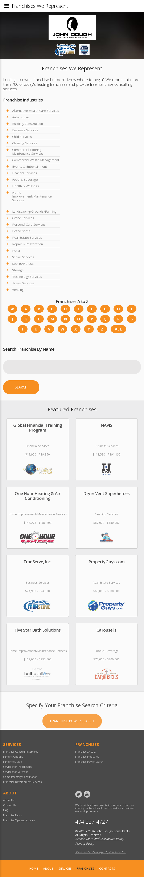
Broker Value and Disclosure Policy (99, 839)
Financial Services (24, 173)
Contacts (107, 868)
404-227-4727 (91, 821)
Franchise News (12, 815)
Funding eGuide (12, 762)
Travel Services (23, 283)
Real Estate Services (27, 237)
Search (21, 387)
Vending (18, 289)
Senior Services (23, 257)
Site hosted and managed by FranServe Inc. (100, 852)
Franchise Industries (87, 756)
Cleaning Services (24, 143)
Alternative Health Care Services (35, 111)
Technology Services (27, 276)
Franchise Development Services (22, 782)
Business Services (25, 130)
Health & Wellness (25, 186)
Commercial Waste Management (35, 160)
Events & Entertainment (29, 166)
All (118, 329)
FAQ (5, 810)
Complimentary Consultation (20, 777)
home (33, 868)
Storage (18, 270)
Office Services (23, 218)
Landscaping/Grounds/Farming (34, 211)
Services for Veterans (15, 772)
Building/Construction (27, 123)
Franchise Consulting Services (20, 751)
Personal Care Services (29, 224)
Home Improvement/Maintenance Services (32, 196)
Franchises (85, 868)
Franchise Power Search (72, 736)
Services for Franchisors (17, 767)
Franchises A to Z (85, 751)
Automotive (20, 117)
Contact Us (9, 805)
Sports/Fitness (23, 263)
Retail (16, 250)
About (48, 868)
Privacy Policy (84, 843)
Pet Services (21, 231)
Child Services (22, 136)
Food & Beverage (25, 179)
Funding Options (13, 756)
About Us (8, 800)
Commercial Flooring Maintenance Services (28, 151)
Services (64, 868)
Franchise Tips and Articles (19, 820)
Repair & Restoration (27, 244)
